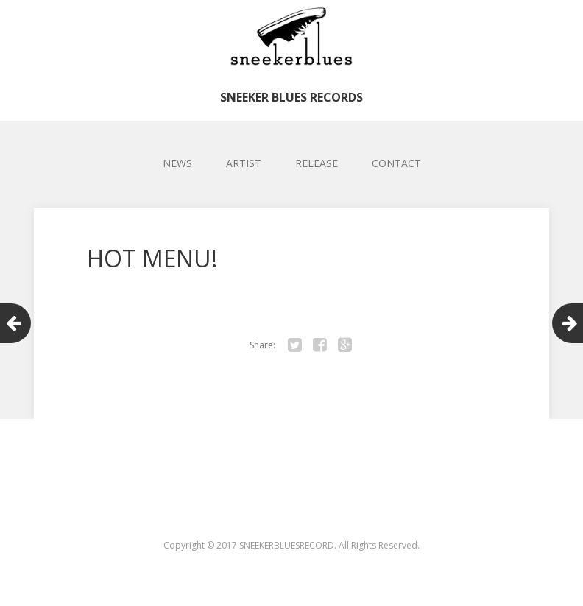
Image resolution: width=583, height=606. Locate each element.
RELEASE (316, 163)
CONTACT (396, 163)
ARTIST (243, 163)
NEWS (177, 163)
